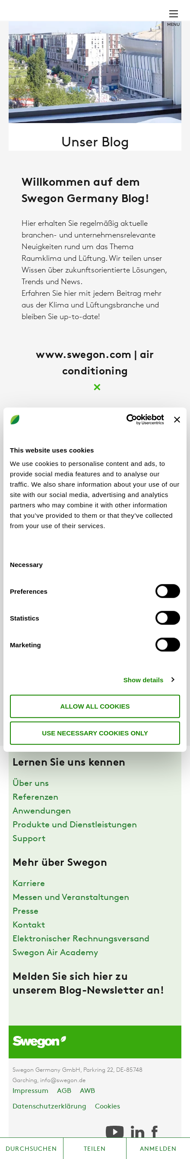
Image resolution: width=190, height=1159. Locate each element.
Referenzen (35, 797)
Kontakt (29, 925)
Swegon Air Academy (55, 953)
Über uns (31, 783)
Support (29, 839)
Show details (144, 679)
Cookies (107, 1106)
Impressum (30, 1091)
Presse (25, 911)
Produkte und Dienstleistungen (75, 825)
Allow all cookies (95, 706)
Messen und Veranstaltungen (71, 897)
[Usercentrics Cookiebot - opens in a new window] (126, 419)
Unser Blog (95, 143)
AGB (64, 1091)
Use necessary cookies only (95, 732)
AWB (87, 1091)
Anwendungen (42, 811)
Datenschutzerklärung (49, 1106)
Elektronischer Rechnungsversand (81, 939)
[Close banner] (177, 420)
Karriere (29, 884)
